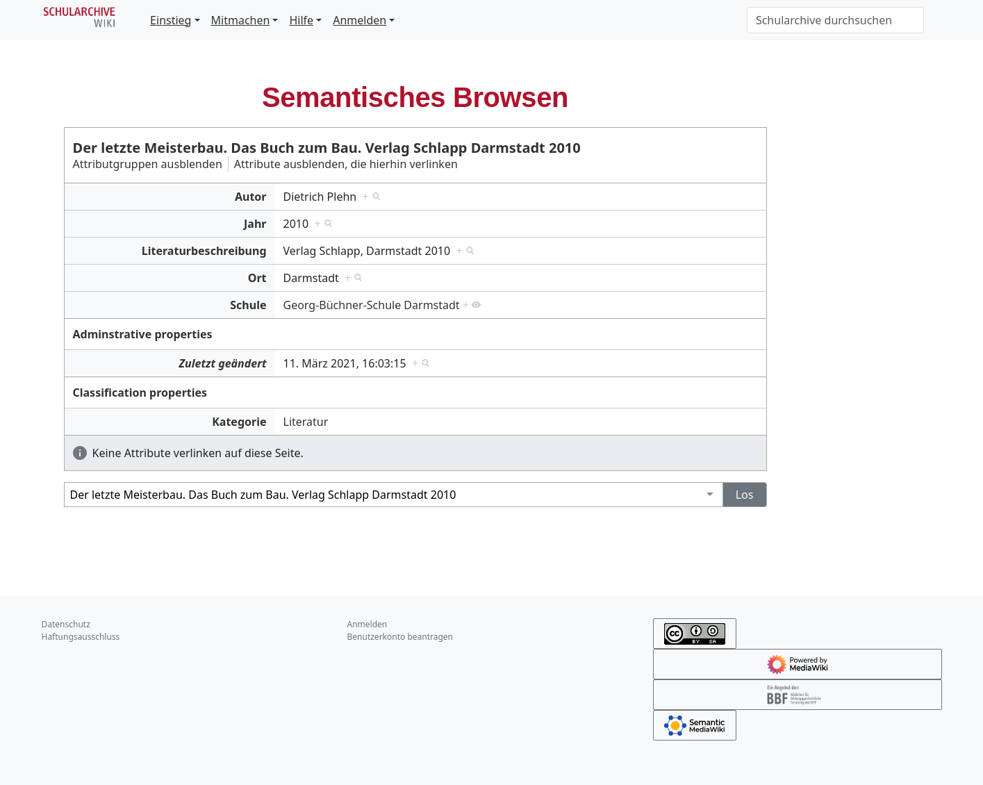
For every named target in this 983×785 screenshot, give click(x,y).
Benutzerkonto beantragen (400, 637)
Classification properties (140, 392)
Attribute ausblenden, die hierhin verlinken (346, 164)
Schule (248, 305)
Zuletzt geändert (222, 363)
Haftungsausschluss (81, 637)
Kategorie (239, 421)
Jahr (255, 223)
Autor (251, 196)
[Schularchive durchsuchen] (835, 20)
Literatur (306, 421)
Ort (257, 278)
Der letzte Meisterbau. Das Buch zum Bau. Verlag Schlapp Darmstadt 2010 (327, 147)
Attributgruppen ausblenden (147, 164)
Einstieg (170, 20)
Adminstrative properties (143, 334)
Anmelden (359, 20)
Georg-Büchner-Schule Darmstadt (371, 305)
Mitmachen (240, 20)
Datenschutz (66, 624)
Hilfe (301, 20)
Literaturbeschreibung (204, 250)
